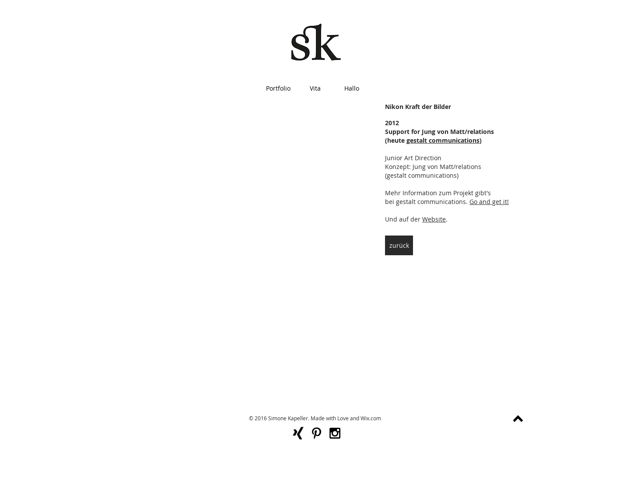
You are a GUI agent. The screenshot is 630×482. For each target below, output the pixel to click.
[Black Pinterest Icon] (316, 433)
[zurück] (399, 245)
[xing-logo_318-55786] (298, 433)
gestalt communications (443, 140)
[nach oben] (518, 418)
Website (434, 219)
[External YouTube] (231, 177)
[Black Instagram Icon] (335, 433)
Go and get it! (489, 201)
